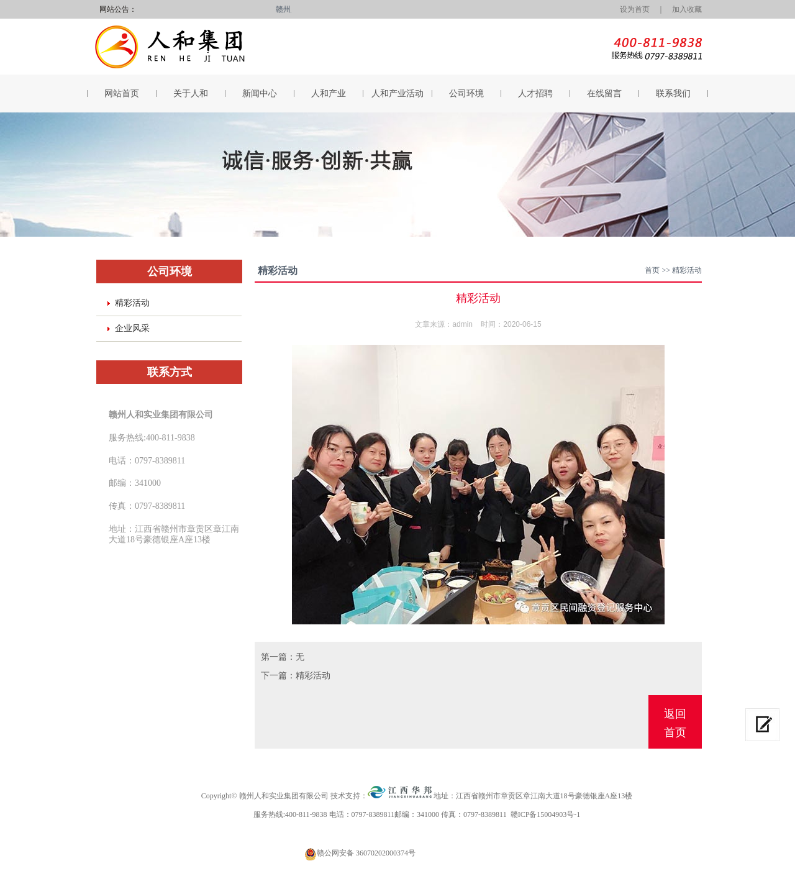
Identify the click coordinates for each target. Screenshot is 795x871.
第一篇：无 (282, 657)
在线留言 (604, 93)
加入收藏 (687, 9)
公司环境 (466, 93)
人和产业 (328, 93)
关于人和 (190, 93)
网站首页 (121, 93)
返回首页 (675, 723)
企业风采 (132, 328)
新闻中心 (259, 93)
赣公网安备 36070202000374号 (366, 853)
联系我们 (673, 93)
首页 (652, 270)
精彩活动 (132, 303)
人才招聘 (535, 93)
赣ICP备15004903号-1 (546, 814)
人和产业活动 (397, 93)
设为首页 (631, 9)
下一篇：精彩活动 (295, 675)
